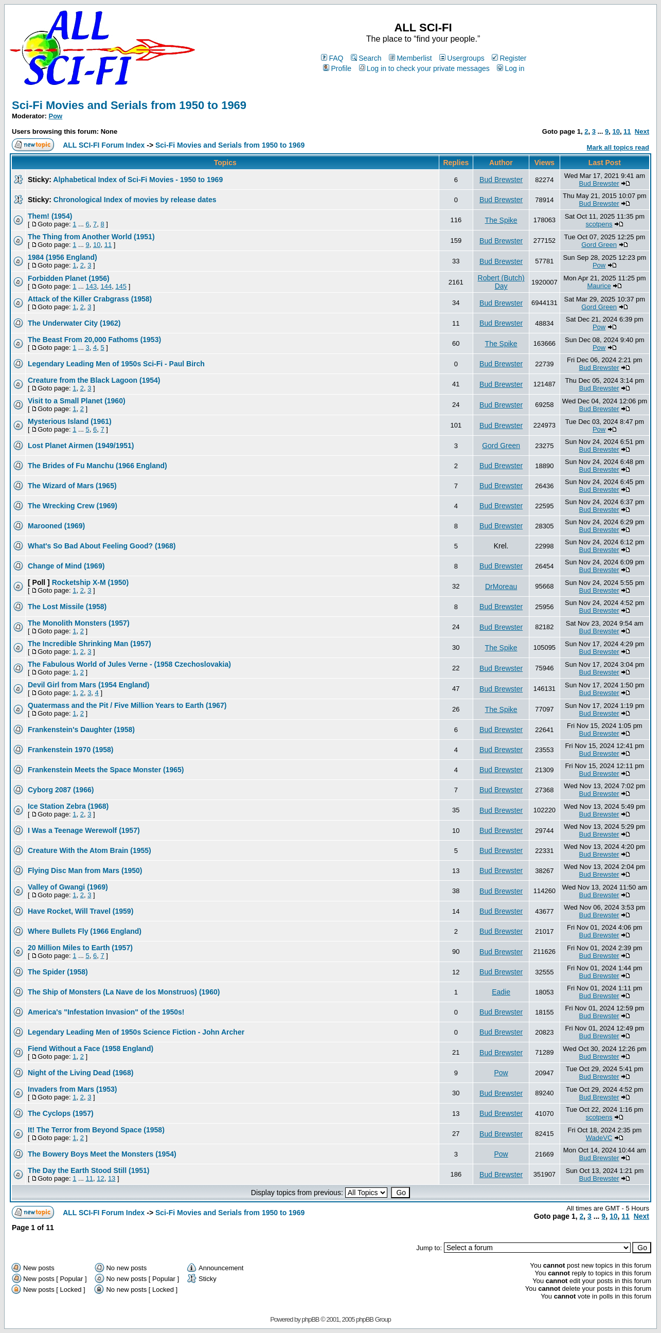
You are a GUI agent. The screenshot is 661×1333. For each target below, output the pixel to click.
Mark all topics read (618, 147)
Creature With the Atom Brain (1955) (89, 850)
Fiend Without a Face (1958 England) (90, 1048)
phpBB (310, 1319)
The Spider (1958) (58, 972)
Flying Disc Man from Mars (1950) (85, 870)
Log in (510, 68)
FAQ (332, 58)
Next (642, 131)
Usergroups (461, 58)
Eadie (501, 992)
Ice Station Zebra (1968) (68, 806)
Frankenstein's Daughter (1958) (81, 729)
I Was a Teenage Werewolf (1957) (84, 830)
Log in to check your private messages (424, 68)
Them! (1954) (50, 216)
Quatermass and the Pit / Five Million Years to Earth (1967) (127, 705)
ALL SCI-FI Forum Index (104, 145)
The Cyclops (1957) (61, 1113)
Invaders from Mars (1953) (72, 1089)
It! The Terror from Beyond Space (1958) (96, 1130)
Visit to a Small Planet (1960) (77, 401)
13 (111, 1178)
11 (627, 131)
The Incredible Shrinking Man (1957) (89, 643)
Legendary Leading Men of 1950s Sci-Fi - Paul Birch (116, 364)
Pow (56, 116)
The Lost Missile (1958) (67, 606)
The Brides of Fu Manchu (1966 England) (97, 465)
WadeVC (599, 1138)
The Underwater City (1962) (74, 323)
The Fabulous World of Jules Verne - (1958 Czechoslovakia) (129, 664)
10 (615, 131)
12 (100, 1178)
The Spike (501, 220)
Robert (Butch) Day (501, 282)
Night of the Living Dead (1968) (80, 1073)
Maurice (599, 286)
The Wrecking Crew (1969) (72, 506)
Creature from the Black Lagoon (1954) (94, 380)
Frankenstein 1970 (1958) (71, 749)
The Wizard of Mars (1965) (72, 486)
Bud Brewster (501, 179)
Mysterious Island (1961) (70, 421)
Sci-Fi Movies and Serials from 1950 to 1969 (129, 105)
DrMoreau (501, 586)
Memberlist (410, 58)
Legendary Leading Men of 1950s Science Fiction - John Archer (136, 1032)
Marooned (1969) (56, 526)
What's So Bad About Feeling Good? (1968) (102, 546)
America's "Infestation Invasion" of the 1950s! (106, 1012)
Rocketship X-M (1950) (90, 582)
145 (121, 286)
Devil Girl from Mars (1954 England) (89, 685)
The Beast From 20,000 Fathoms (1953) (94, 339)
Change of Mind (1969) (66, 566)
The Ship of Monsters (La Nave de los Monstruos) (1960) (124, 992)
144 (106, 286)
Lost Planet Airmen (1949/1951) (81, 445)
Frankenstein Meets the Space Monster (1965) (106, 770)
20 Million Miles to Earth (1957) (80, 948)
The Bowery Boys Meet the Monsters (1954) (102, 1154)
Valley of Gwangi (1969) (68, 887)
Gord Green (599, 244)
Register (509, 58)
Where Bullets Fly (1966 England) (84, 931)
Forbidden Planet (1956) (69, 278)
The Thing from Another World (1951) (91, 237)
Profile (337, 68)
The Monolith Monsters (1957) (79, 623)
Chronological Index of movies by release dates (135, 199)
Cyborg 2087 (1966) (61, 790)
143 (91, 286)
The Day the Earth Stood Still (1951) (89, 1170)
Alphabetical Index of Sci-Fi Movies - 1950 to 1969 (138, 179)
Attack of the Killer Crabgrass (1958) (90, 299)
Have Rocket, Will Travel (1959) (80, 911)
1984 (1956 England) (62, 257)
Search (366, 58)
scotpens (599, 224)
